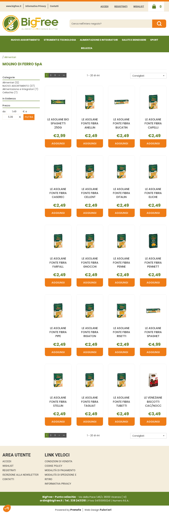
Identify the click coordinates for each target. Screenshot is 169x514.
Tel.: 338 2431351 (75, 500)
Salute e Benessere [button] (134, 40)
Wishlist (138, 6)
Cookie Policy (53, 465)
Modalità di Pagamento (60, 470)
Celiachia (10, 92)
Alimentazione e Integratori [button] (99, 40)
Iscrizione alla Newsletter (20, 474)
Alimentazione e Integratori (20, 89)
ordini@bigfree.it (51, 500)
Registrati (120, 6)
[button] (148, 76)
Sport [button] (154, 40)
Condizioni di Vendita (58, 461)
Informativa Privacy (35, 6)
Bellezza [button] (86, 48)
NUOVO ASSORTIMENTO (25, 40)
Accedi (104, 6)
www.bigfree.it (13, 6)
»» (64, 75)
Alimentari (10, 82)
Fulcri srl (105, 510)
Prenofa (75, 510)
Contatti (54, 6)
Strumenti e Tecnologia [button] (60, 40)
